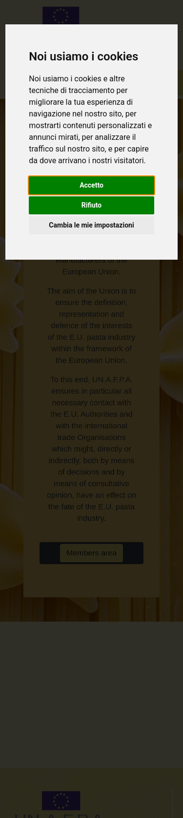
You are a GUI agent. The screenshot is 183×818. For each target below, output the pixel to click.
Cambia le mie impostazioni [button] (91, 225)
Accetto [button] (91, 185)
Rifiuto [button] (91, 205)
